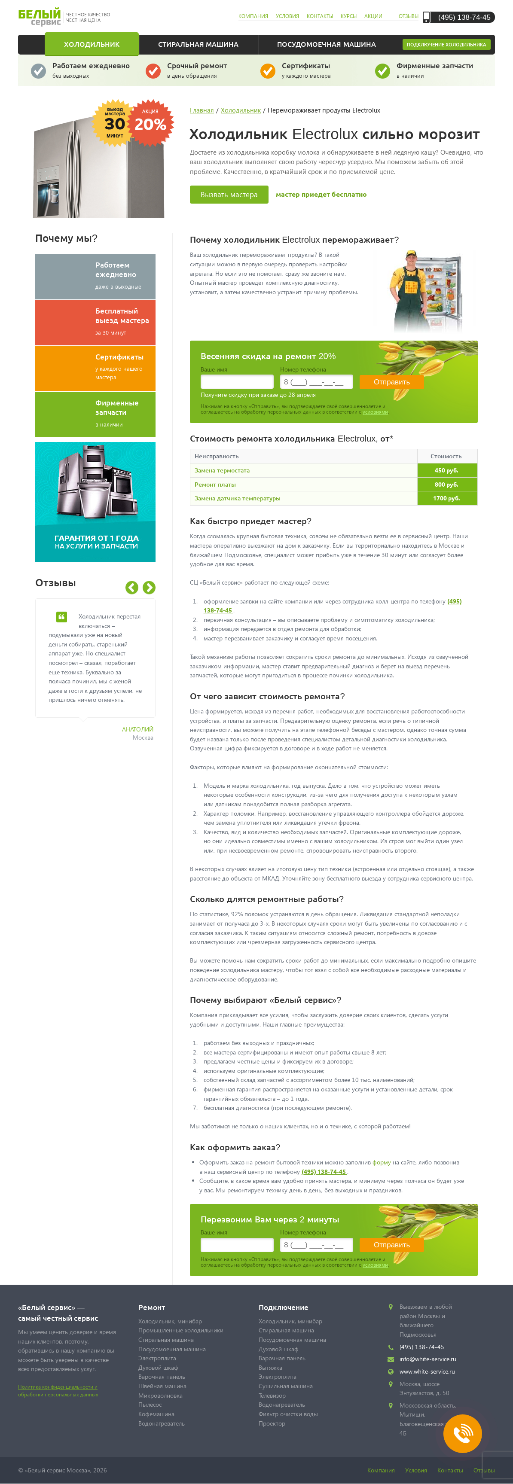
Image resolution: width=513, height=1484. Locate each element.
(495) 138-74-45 (464, 17)
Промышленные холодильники (180, 1330)
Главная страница (37, 43)
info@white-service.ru (428, 1359)
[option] (101, 674)
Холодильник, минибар (170, 1321)
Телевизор (272, 1395)
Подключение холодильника (446, 44)
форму (382, 1162)
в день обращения (207, 69)
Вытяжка (270, 1367)
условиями (375, 411)
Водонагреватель (161, 1423)
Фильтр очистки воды (288, 1414)
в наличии (437, 69)
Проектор (272, 1423)
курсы (349, 16)
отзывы (408, 16)
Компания (381, 1470)
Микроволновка (160, 1395)
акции (373, 16)
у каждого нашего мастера (125, 366)
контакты (320, 16)
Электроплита (157, 1358)
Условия (416, 1470)
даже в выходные (125, 275)
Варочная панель (161, 1376)
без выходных (92, 69)
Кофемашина (156, 1414)
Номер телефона (303, 369)
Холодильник (91, 44)
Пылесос (150, 1404)
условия (287, 16)
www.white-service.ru (427, 1371)
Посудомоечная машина (326, 44)
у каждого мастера (322, 69)
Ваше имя (214, 369)
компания (253, 16)
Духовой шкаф (158, 1367)
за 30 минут (125, 321)
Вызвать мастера (229, 194)
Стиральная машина (198, 44)
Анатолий (137, 729)
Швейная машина (162, 1386)
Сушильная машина (286, 1386)
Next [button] (149, 587)
